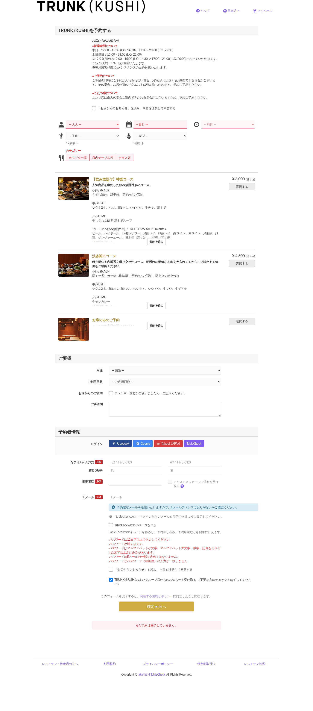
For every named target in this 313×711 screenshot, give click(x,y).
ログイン (97, 444)
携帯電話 (92, 481)
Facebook (120, 443)
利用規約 (110, 664)
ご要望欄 (97, 404)
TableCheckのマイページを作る (132, 525)
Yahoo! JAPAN (168, 443)
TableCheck (194, 443)
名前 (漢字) (95, 470)
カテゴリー (73, 150)
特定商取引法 (206, 664)
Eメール (93, 497)
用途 (100, 370)
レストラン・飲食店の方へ (60, 664)
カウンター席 (76, 158)
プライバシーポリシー (158, 664)
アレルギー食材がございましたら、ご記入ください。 (148, 393)
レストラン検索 (254, 664)
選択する (243, 186)
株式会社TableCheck (151, 674)
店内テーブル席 (101, 158)
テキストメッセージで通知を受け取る (193, 485)
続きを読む (156, 241)
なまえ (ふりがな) (87, 462)
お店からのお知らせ (105, 40)
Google (143, 443)
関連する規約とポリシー (156, 596)
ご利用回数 (95, 382)
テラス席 (123, 158)
